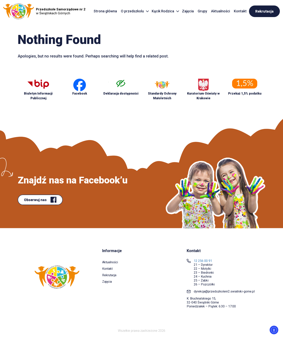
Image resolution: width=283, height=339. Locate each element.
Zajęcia (188, 11)
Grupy (202, 11)
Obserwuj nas (35, 200)
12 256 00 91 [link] (203, 261)
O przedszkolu (132, 11)
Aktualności (220, 11)
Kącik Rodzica (163, 11)
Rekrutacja (264, 11)
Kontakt (240, 11)
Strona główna (105, 11)
